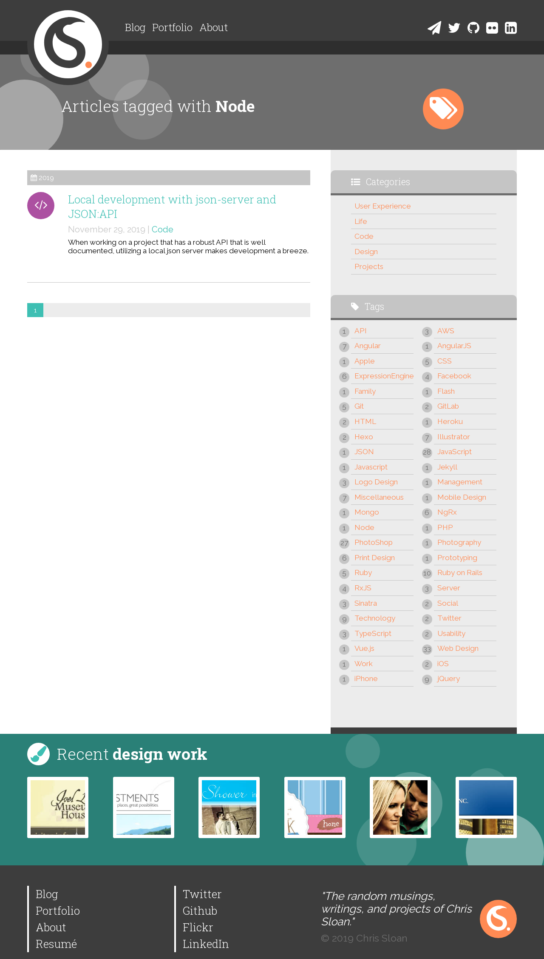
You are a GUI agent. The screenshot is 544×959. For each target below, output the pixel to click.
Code (162, 229)
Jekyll (447, 467)
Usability (451, 633)
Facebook (454, 376)
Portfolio (172, 27)
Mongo (366, 512)
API (360, 330)
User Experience (382, 206)
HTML (365, 421)
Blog (135, 27)
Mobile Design (461, 497)
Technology (374, 618)
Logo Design (376, 482)
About (213, 27)
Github (200, 910)
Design (366, 251)
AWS (445, 330)
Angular (367, 345)
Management (459, 482)
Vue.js (364, 648)
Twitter (449, 618)
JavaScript (454, 451)
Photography (459, 542)
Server (448, 588)
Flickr (198, 927)
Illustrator (453, 436)
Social (447, 603)
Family (365, 391)
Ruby (363, 572)
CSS (444, 361)
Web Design (458, 648)
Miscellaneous (379, 497)
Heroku (450, 421)
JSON (364, 451)
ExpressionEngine (384, 376)
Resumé (56, 943)
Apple (364, 361)
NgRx (447, 512)
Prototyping (457, 557)
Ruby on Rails (459, 572)
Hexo (363, 436)
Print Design (374, 557)
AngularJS (454, 345)
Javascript (371, 467)
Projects (368, 266)
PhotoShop (373, 542)
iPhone (366, 678)
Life (360, 221)
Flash (446, 391)
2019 (46, 178)
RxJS (362, 588)
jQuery (448, 678)
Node (364, 527)
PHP (445, 527)
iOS (443, 663)
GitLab (448, 406)
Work (363, 663)
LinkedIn (206, 943)
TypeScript (372, 633)
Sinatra (365, 603)
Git (359, 406)
